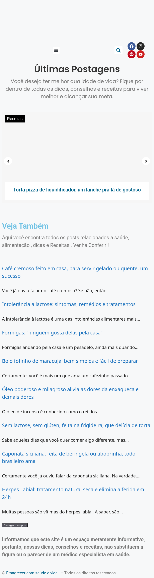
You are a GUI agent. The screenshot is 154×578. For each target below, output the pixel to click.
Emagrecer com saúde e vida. (32, 573)
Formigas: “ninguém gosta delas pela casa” (52, 332)
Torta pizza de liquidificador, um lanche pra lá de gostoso (77, 190)
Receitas (15, 118)
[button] (56, 50)
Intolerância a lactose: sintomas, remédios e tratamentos (69, 304)
